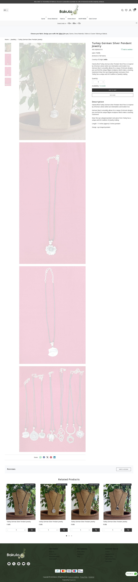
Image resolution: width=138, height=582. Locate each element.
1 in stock (102, 86)
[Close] (137, 2)
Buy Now (112, 95)
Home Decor (72, 24)
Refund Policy (109, 556)
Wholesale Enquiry (54, 556)
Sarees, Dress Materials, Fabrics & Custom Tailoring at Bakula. (88, 33)
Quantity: (95, 78)
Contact (107, 551)
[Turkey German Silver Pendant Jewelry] (20, 501)
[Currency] (6, 15)
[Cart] (31, 530)
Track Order (108, 561)
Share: (36, 457)
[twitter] (47, 457)
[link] (122, 15)
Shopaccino (72, 580)
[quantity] (98, 82)
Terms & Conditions (73, 577)
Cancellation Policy (110, 559)
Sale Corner (93, 24)
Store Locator (53, 559)
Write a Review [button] (123, 469)
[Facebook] (9, 563)
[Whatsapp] (40, 457)
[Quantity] (16, 530)
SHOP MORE (82, 24)
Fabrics (63, 24)
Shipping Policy (109, 554)
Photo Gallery (81, 551)
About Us (51, 551)
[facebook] (44, 457)
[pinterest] (51, 457)
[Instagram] (28, 563)
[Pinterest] (19, 563)
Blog (78, 556)
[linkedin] (54, 457)
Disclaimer (91, 577)
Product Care (52, 554)
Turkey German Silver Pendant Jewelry (19, 521)
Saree (43, 24)
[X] (14, 563)
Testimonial (80, 554)
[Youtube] (24, 563)
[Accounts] (130, 15)
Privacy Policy (83, 577)
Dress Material (52, 24)
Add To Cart (113, 90)
